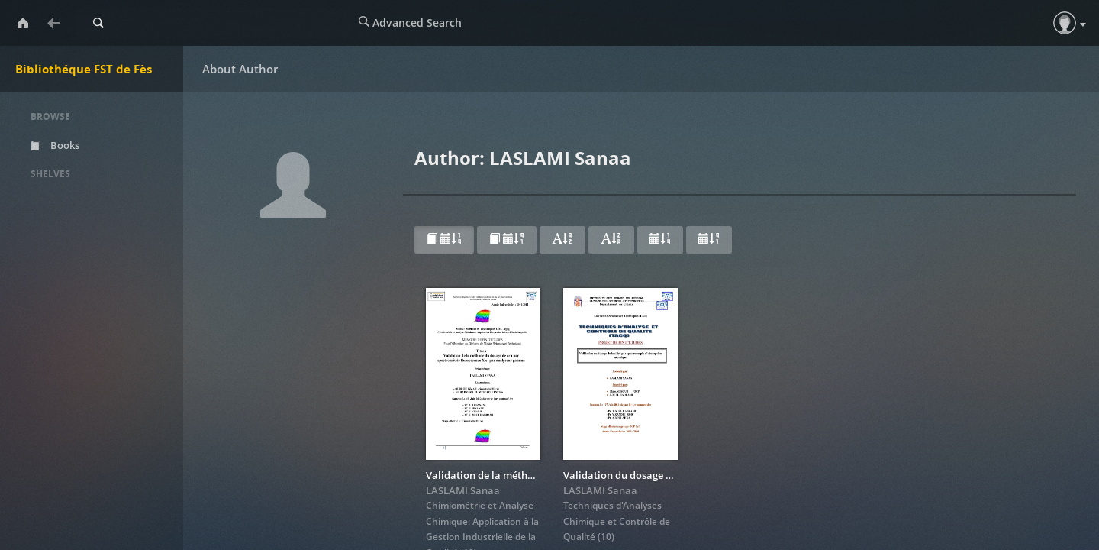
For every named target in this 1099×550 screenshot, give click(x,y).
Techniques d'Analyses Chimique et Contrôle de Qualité (616, 521)
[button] (1065, 23)
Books (55, 145)
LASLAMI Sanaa (463, 490)
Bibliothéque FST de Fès (83, 68)
